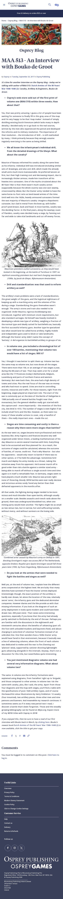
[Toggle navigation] (4, 5)
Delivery (7, 827)
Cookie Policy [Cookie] (9, 804)
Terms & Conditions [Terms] (11, 796)
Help (6, 819)
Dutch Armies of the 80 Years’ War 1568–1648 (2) (36, 725)
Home (4, 21)
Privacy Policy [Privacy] (9, 792)
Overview (7, 788)
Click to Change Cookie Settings (16, 808)
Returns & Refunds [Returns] (11, 831)
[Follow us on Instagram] (14, 848)
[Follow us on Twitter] (21, 848)
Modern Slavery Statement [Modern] (14, 800)
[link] (12, 736)
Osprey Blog (12, 21)
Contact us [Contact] (8, 823)
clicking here (43, 722)
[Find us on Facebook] (8, 848)
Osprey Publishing (43, 77)
